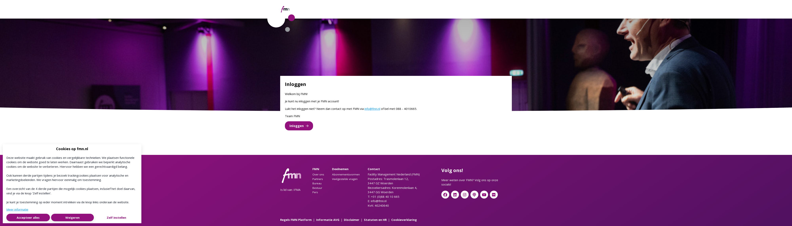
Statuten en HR (375, 220)
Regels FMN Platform (296, 220)
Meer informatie (17, 209)
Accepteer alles (28, 217)
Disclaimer (351, 220)
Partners (317, 179)
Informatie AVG (327, 220)
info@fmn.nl (372, 109)
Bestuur (317, 188)
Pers (315, 192)
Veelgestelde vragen (345, 179)
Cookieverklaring (404, 220)
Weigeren (72, 217)
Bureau (317, 183)
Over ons (318, 174)
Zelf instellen (116, 217)
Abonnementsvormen (346, 174)
